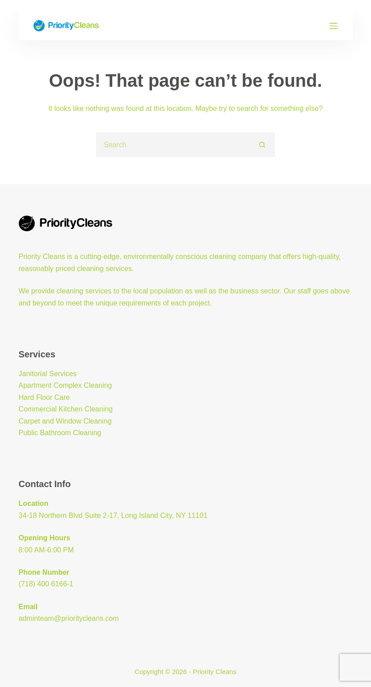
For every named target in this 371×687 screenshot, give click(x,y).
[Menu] (333, 26)
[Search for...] (173, 144)
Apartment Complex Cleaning (65, 385)
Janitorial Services (48, 373)
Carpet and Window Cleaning (65, 421)
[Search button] (262, 144)
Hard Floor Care (44, 397)
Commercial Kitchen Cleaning (66, 409)
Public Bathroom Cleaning (60, 433)
